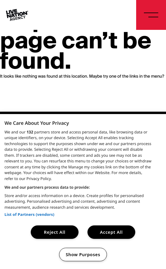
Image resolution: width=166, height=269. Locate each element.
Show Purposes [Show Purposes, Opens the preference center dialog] (83, 254)
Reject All (54, 232)
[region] (83, 191)
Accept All (111, 232)
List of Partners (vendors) (29, 214)
